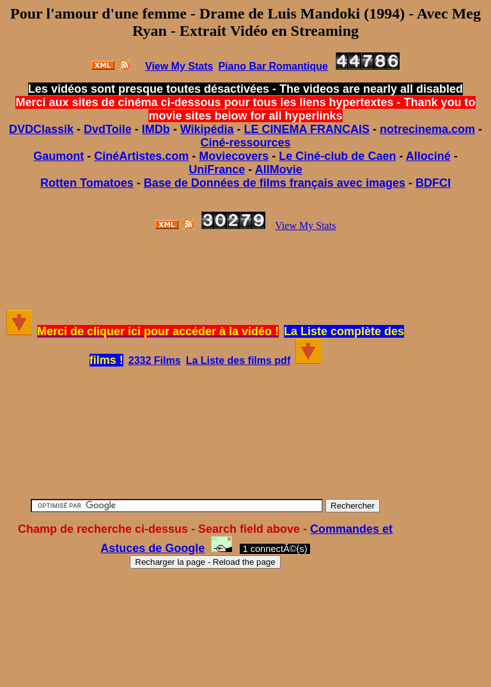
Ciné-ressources (245, 142)
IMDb (156, 129)
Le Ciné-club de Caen (337, 156)
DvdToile (108, 129)
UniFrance (217, 169)
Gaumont (58, 156)
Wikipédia (207, 129)
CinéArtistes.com (141, 156)
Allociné (428, 156)
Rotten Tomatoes (87, 183)
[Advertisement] (245, 270)
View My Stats (305, 225)
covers (250, 156)
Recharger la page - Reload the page (205, 562)
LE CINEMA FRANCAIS (307, 129)
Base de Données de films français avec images (274, 183)
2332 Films (155, 360)
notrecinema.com (427, 129)
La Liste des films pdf (238, 360)
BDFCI (433, 183)
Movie (215, 156)
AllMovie (278, 169)
